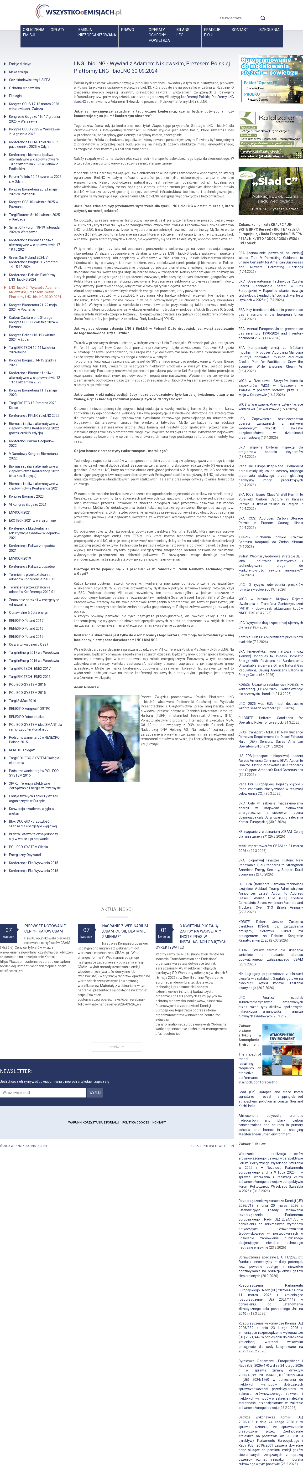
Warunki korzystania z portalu (93, 1122)
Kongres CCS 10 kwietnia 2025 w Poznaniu (33, 204)
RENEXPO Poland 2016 (26, 628)
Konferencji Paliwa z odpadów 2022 (31, 443)
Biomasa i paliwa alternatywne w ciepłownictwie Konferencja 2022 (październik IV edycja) (34, 428)
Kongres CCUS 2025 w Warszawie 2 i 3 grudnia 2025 (34, 131)
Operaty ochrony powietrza (159, 35)
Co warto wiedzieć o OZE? (28, 644)
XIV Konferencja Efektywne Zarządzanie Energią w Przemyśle (35, 786)
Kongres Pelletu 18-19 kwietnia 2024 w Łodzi (32, 337)
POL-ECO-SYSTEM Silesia (28, 847)
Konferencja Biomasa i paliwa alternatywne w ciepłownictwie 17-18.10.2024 (35, 244)
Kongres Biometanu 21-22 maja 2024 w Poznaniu (33, 307)
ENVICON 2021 (20, 512)
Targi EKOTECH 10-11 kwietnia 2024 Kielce (32, 350)
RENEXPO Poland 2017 (26, 621)
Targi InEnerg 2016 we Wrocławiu (34, 661)
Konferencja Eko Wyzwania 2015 (33, 863)
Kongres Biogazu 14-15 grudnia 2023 (32, 362)
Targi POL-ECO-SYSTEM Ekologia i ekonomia (35, 760)
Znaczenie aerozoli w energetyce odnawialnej (34, 602)
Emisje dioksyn (20, 64)
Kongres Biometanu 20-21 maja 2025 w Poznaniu (33, 191)
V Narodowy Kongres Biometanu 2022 (33, 456)
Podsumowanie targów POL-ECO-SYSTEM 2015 (34, 773)
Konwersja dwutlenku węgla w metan (31, 811)
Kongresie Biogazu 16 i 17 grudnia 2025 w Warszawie (34, 119)
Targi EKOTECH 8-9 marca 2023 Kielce (33, 405)
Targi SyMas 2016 (22, 701)
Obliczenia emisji (33, 32)
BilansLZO (182, 32)
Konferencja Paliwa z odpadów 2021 (32, 548)
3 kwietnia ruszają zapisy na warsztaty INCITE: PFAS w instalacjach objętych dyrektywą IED (191, 937)
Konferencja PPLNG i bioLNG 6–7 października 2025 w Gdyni (33, 144)
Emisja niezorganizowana (97, 32)
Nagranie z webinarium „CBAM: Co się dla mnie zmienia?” (125, 931)
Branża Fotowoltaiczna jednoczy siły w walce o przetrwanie (33, 836)
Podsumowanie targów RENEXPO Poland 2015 (34, 740)
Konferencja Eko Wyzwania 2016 (33, 871)
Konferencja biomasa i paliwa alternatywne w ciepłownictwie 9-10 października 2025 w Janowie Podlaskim (34, 162)
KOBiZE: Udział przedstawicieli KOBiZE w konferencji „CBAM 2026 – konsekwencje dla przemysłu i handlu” (271, 689)
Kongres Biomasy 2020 (26, 496)
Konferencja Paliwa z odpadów (32, 566)
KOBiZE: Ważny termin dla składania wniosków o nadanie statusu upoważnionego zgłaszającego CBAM (271, 954)
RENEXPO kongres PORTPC (29, 709)
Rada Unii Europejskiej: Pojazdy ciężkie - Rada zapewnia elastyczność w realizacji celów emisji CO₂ (271, 788)
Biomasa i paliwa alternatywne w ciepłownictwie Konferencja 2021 (34, 486)
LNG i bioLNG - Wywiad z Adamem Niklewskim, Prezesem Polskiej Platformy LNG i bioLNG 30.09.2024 (35, 292)
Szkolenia (269, 29)
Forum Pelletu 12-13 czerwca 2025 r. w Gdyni (35, 179)
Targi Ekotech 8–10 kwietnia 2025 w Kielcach (34, 217)
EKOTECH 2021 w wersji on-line (32, 520)
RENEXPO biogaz (22, 750)
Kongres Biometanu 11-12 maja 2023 (33, 392)
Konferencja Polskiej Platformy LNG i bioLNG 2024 (32, 277)
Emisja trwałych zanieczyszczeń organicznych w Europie (33, 798)
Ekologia (15, 96)
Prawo (127, 29)
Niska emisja (18, 72)
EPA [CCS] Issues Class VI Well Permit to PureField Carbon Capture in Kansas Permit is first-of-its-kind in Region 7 (271, 499)
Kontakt (240, 29)
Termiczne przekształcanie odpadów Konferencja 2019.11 (32, 577)
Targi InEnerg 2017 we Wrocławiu (34, 653)
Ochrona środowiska (24, 88)
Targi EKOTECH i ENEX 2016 (30, 677)
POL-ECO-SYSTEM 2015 (27, 693)
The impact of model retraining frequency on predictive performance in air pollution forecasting (258, 1068)
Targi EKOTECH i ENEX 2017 (30, 668)
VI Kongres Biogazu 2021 (28, 504)
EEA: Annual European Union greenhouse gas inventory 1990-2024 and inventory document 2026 (271, 333)
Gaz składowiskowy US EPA (30, 80)
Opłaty (57, 29)
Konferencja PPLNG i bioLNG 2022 (34, 415)
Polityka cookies (135, 1122)
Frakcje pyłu (212, 32)
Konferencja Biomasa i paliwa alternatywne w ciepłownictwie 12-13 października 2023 (35, 377)
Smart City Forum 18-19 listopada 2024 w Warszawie (34, 230)
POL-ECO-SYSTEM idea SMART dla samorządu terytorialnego (35, 727)
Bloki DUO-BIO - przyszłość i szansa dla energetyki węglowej (33, 823)
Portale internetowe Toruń (212, 1146)
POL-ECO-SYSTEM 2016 (27, 684)
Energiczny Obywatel (25, 855)
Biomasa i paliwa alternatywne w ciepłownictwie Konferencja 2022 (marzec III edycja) (34, 471)
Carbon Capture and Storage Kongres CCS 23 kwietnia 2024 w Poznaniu (33, 322)
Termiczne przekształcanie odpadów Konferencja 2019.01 (32, 589)
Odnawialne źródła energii (28, 612)
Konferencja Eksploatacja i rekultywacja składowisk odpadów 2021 (34, 533)
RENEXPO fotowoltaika (26, 717)
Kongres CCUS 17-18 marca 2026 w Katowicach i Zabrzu (34, 106)
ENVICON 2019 (20, 558)
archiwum (117, 1047)
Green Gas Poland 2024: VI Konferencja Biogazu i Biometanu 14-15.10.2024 (34, 262)
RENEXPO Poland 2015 (26, 637)
